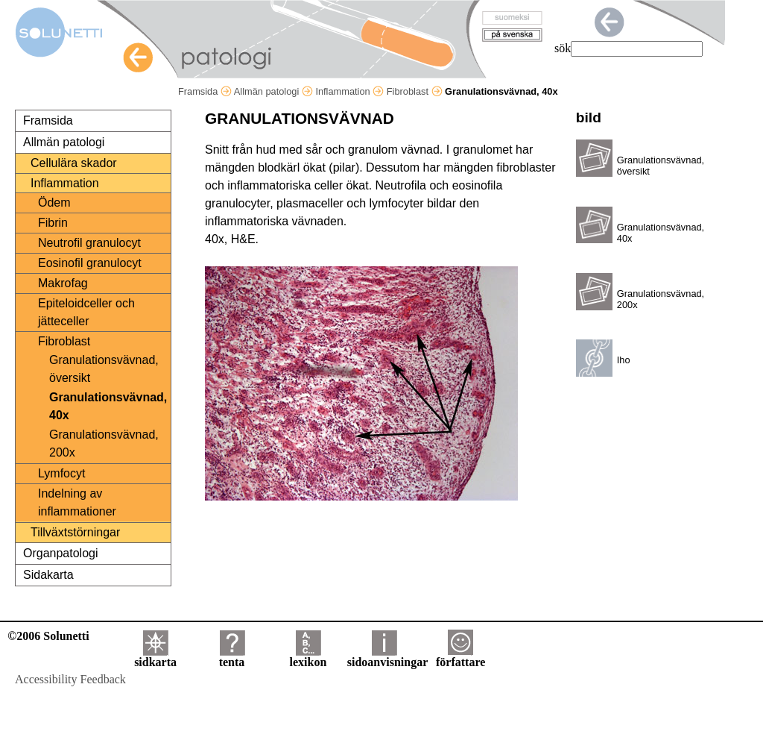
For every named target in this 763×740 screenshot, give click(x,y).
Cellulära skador (74, 163)
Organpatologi (60, 553)
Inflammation (349, 91)
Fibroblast (415, 91)
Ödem (54, 202)
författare (460, 656)
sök (562, 48)
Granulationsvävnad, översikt (104, 369)
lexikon (307, 656)
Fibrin (53, 222)
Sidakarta (48, 574)
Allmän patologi (273, 91)
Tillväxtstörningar (75, 532)
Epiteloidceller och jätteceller (86, 312)
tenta (232, 656)
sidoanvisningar (387, 656)
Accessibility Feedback (70, 679)
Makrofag (63, 283)
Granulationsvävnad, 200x (104, 443)
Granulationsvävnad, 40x (108, 406)
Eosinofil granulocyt (90, 263)
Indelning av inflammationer (77, 502)
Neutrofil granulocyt (89, 242)
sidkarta (155, 656)
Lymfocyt (61, 473)
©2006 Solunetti (48, 636)
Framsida (205, 91)
